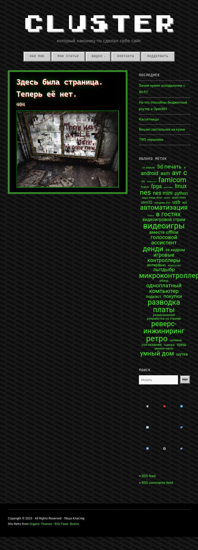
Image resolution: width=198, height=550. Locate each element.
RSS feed (149, 476)
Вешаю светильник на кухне (162, 129)
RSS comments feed (157, 483)
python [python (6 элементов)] (181, 193)
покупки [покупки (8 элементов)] (172, 296)
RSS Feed (61, 524)
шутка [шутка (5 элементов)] (182, 354)
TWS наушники (151, 140)
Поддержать (157, 56)
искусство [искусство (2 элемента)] (174, 265)
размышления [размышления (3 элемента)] (164, 315)
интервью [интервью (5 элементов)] (156, 265)
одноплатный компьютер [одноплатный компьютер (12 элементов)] (164, 288)
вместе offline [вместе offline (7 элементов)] (163, 232)
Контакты (125, 56)
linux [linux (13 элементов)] (181, 186)
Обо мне (37, 56)
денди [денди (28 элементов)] (153, 248)
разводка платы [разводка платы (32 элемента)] (164, 306)
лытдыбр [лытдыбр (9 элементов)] (164, 269)
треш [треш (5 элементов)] (181, 344)
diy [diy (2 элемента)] (143, 181)
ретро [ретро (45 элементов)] (157, 338)
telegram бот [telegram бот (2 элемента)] (162, 202)
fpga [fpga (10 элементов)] (156, 186)
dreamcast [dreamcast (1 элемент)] (151, 182)
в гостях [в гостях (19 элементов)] (168, 214)
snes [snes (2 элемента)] (167, 197)
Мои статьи (68, 56)
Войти (74, 524)
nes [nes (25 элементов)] (145, 192)
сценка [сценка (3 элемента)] (169, 345)
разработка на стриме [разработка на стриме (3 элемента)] (164, 318)
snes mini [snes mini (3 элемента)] (179, 197)
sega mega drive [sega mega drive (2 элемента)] (152, 197)
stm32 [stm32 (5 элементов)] (146, 202)
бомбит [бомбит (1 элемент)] (150, 216)
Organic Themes (40, 524)
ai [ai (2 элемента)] (185, 167)
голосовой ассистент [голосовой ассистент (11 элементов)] (163, 240)
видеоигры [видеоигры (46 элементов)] (164, 226)
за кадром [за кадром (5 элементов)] (175, 250)
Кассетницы (149, 119)
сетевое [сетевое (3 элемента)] (176, 340)
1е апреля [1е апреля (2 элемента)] (148, 167)
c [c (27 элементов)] (185, 172)
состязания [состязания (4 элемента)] (152, 345)
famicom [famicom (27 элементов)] (172, 179)
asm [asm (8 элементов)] (165, 173)
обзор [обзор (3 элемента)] (163, 280)
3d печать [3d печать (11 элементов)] (169, 166)
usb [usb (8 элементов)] (176, 202)
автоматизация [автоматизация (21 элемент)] (164, 207)
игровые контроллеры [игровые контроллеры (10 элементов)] (163, 257)
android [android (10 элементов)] (149, 173)
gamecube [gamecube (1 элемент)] (168, 187)
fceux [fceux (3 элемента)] (145, 187)
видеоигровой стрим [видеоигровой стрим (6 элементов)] (163, 219)
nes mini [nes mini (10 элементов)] (163, 193)
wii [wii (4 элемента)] (184, 202)
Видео (97, 56)
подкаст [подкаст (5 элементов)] (153, 297)
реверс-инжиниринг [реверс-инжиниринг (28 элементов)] (163, 327)
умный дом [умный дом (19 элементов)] (157, 353)
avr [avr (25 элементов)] (176, 172)
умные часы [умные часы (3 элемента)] (164, 348)
